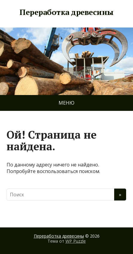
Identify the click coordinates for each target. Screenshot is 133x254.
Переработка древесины (66, 12)
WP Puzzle (75, 241)
